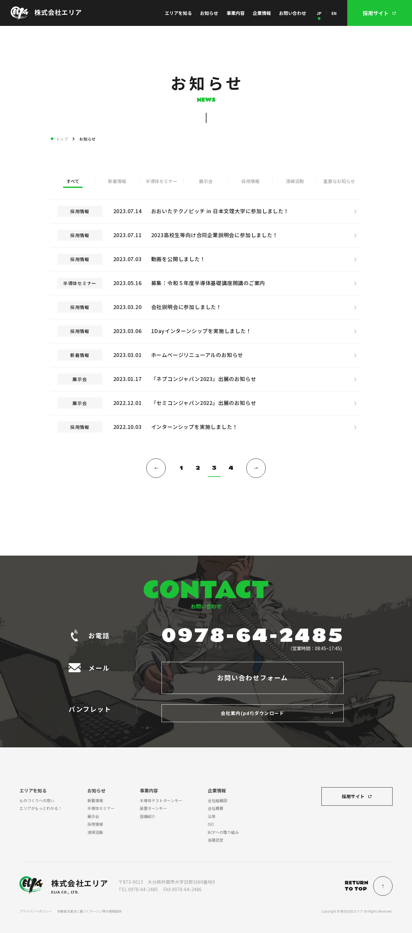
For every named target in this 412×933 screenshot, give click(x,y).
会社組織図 (217, 800)
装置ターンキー (153, 808)
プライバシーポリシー (35, 911)
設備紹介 (147, 816)
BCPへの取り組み (223, 832)
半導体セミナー (161, 181)
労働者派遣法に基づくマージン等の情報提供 (89, 911)
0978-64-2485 (252, 636)
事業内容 (236, 13)
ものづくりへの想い (36, 800)
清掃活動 (295, 181)
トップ (62, 139)
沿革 (212, 816)
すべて (72, 181)
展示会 (206, 181)
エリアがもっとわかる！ (40, 808)
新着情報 (117, 181)
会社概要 (215, 808)
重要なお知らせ (339, 181)
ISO (211, 824)
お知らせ (209, 13)
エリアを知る (178, 13)
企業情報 (262, 13)
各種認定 (215, 840)
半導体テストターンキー (161, 800)
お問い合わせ (292, 13)
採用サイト (353, 796)
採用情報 (250, 181)
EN (334, 13)
